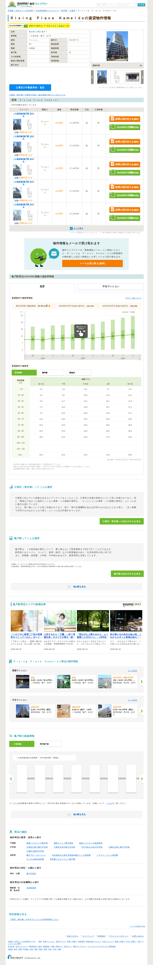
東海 (36, 949)
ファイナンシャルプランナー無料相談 (101, 946)
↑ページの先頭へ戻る (137, 926)
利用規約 (101, 936)
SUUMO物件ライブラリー (47, 11)
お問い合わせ (138, 936)
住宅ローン (68, 946)
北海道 (10, 949)
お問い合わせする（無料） (124, 119)
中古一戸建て (131, 941)
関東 (20, 949)
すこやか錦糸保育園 (35, 859)
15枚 (16, 132)
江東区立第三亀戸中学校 (37, 847)
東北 (15, 949)
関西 (40, 949)
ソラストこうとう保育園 (107, 855)
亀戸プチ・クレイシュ (36, 855)
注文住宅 (11, 946)
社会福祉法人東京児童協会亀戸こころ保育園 (71, 855)
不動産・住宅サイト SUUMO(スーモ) (22, 941)
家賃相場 (81, 941)
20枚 (16, 178)
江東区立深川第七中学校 (64, 847)
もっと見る (132, 671)
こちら (109, 803)
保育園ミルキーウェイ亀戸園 (62, 859)
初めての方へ (73, 936)
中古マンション (108, 941)
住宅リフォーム (21, 946)
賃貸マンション (49, 941)
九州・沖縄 (57, 949)
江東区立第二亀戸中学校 (119, 847)
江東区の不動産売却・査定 (30, 87)
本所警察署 (31, 888)
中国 (49, 949)
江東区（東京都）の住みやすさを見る (122, 521)
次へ (141, 778)
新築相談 (46, 946)
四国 (45, 949)
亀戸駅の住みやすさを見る (127, 574)
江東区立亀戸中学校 (35, 851)
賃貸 (60, 26)
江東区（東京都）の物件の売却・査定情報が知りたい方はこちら (37, 95)
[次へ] (141, 681)
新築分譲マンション (93, 941)
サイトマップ (88, 936)
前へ (11, 778)
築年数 (45, 373)
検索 (142, 5)
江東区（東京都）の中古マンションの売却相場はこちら (34, 919)
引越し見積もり (56, 946)
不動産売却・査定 (35, 946)
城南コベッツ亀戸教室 (63, 843)
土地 (139, 941)
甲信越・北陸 (28, 949)
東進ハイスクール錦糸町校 (90, 843)
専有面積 (18, 373)
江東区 (72, 11)
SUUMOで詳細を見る (124, 127)
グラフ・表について (133, 298)
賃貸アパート (61, 941)
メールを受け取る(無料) (92, 263)
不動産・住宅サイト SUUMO (20, 11)
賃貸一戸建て (72, 941)
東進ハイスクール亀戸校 (37, 843)
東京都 (64, 11)
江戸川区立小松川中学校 (91, 847)
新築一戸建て (120, 941)
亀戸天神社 (31, 874)
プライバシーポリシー (118, 936)
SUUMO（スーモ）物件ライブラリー (28, 4)
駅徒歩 (72, 373)
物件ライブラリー (79, 946)
